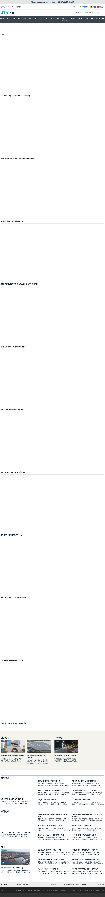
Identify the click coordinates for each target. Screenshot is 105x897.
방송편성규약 (45, 890)
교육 (40, 19)
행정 (24, 19)
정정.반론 (87, 19)
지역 (57, 19)
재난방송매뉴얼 (63, 890)
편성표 (75, 7)
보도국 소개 (10, 890)
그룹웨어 (103, 890)
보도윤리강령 (37, 890)
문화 (45, 19)
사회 (29, 19)
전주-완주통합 (64, 19)
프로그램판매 (80, 890)
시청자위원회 (18, 890)
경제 (35, 19)
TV (8, 7)
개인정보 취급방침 (27, 890)
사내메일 (97, 890)
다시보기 (94, 19)
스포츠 (52, 19)
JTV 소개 (3, 890)
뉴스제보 (80, 19)
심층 (8, 19)
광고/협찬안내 (84, 7)
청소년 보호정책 (54, 890)
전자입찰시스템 (88, 890)
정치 (19, 19)
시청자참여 (18, 7)
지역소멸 (72, 19)
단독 (14, 19)
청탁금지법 (72, 890)
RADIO (13, 7)
